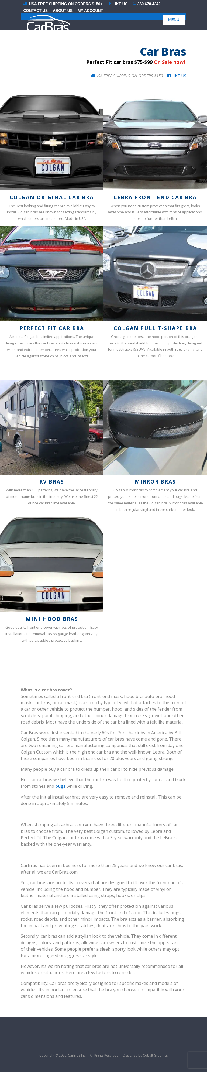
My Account (90, 11)
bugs (60, 786)
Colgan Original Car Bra (52, 197)
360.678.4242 (147, 4)
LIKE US (118, 4)
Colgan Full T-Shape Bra (155, 328)
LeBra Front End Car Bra (155, 197)
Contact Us (35, 11)
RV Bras (51, 481)
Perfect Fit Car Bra (52, 328)
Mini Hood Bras (52, 618)
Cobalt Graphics (155, 1055)
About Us (63, 11)
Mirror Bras (155, 481)
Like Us (176, 75)
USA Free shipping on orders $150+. (63, 4)
